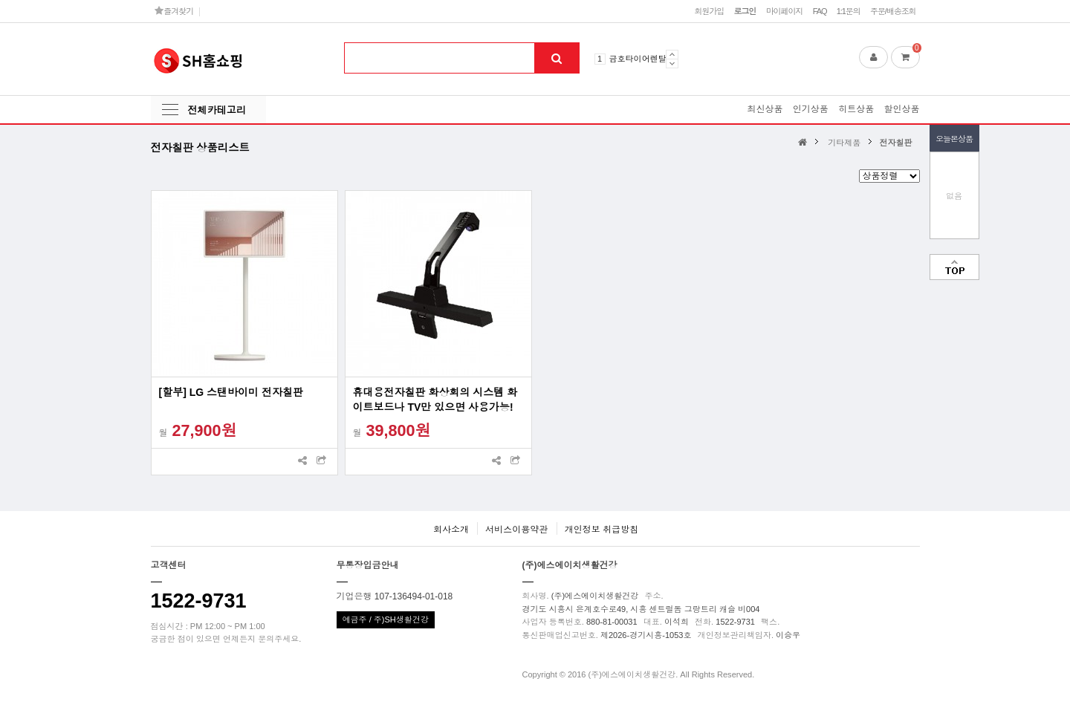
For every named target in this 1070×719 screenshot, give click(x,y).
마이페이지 (784, 11)
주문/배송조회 (893, 11)
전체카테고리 (217, 110)
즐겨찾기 (174, 11)
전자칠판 (895, 142)
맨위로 (954, 267)
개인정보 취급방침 (601, 529)
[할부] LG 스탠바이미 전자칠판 (231, 392)
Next (672, 63)
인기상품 (811, 109)
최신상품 (764, 109)
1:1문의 (848, 11)
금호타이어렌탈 (638, 58)
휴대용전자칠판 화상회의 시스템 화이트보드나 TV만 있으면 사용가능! (435, 399)
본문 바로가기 (0, 0)
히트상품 (856, 109)
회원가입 (709, 11)
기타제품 (844, 142)
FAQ (820, 11)
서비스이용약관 (516, 529)
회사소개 (451, 529)
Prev (672, 54)
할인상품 (902, 109)
